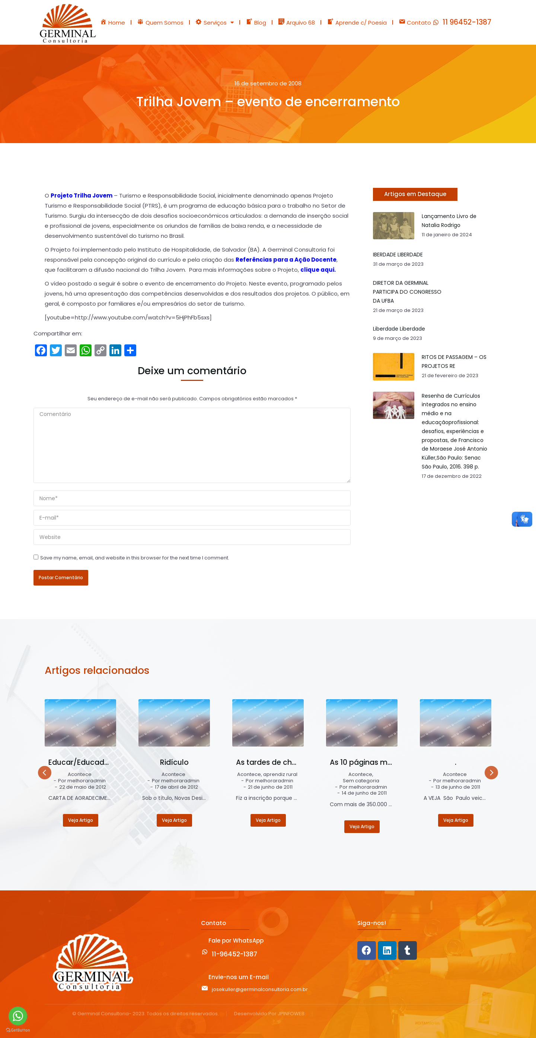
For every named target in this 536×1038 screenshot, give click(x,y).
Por (82, 781)
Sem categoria (361, 781)
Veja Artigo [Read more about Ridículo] (174, 820)
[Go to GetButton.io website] (18, 1030)
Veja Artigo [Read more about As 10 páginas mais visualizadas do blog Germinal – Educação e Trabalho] (362, 826)
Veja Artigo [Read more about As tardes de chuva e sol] (268, 820)
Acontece (80, 775)
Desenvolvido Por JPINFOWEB (269, 1014)
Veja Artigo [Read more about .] (455, 820)
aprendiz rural (280, 775)
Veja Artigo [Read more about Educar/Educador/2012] (80, 820)
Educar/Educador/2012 (80, 762)
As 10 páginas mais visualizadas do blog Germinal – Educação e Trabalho (362, 762)
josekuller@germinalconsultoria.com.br (260, 989)
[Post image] (80, 723)
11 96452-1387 (467, 22)
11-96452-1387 (234, 954)
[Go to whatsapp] (18, 1016)
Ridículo (174, 762)
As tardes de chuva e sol (268, 762)
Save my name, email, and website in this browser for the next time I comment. (134, 557)
